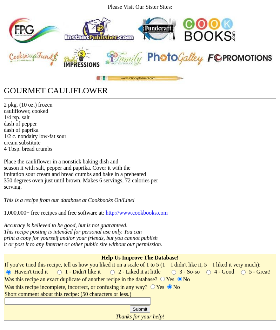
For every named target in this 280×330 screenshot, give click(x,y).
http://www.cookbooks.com (137, 213)
